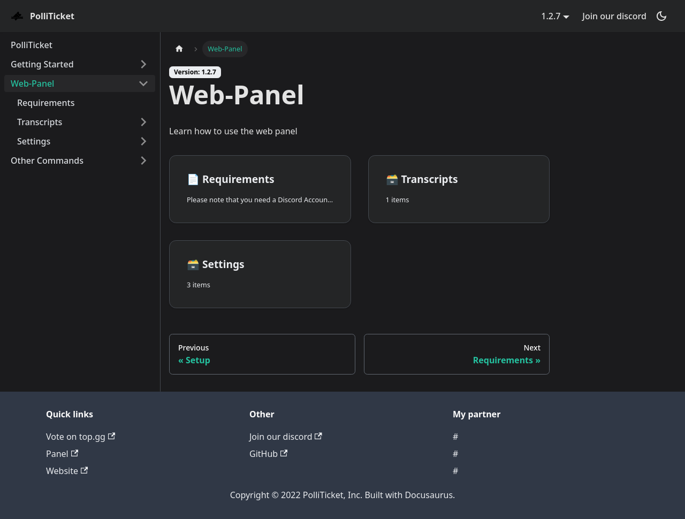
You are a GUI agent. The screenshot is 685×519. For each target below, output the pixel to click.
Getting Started (42, 64)
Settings (33, 141)
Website (67, 471)
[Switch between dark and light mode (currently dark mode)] (661, 16)
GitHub (268, 454)
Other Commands (47, 160)
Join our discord (614, 16)
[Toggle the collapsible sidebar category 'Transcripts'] (143, 122)
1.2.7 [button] (550, 16)
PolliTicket (31, 45)
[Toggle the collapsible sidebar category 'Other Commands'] (143, 160)
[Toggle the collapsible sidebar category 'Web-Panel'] (143, 83)
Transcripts (39, 122)
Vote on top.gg (80, 436)
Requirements (45, 103)
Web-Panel (32, 83)
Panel (62, 454)
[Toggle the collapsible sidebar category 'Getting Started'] (143, 64)
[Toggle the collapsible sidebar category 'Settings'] (143, 141)
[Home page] (179, 49)
